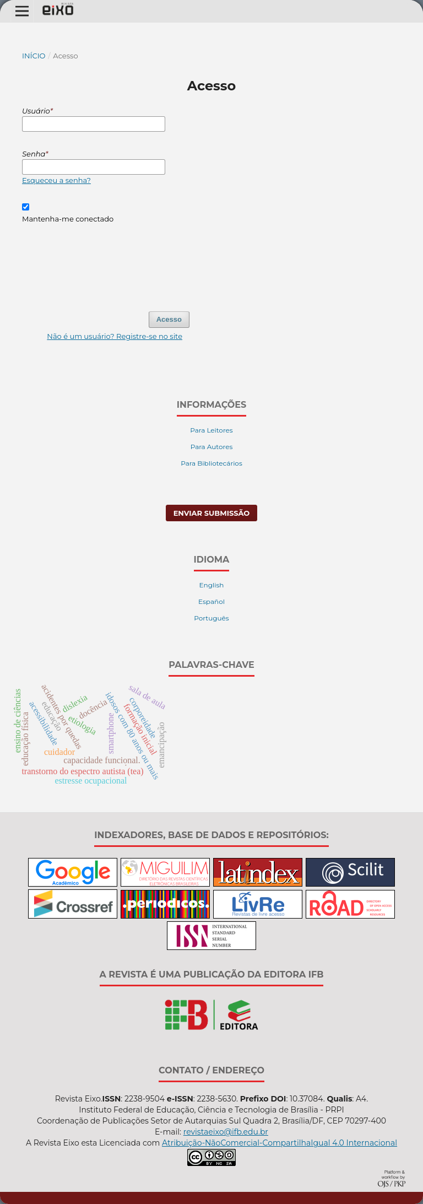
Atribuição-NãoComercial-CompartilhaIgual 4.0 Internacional (279, 1143)
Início (34, 55)
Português (211, 618)
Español (211, 601)
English (211, 585)
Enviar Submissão (211, 513)
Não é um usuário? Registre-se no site (114, 336)
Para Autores (212, 446)
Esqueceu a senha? (56, 180)
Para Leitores (211, 430)
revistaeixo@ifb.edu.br (225, 1132)
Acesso (169, 319)
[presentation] (105, 262)
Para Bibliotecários (211, 463)
